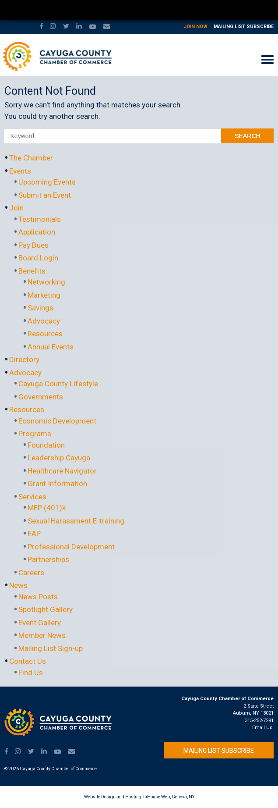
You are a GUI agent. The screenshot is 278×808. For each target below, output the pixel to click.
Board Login (38, 257)
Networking (46, 282)
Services (32, 496)
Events (20, 171)
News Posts (38, 596)
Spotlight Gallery (45, 609)
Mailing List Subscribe (244, 26)
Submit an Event (44, 195)
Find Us (30, 672)
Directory (24, 359)
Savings (40, 307)
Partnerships (48, 559)
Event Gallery (39, 622)
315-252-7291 (259, 720)
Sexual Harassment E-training (76, 520)
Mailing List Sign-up (50, 648)
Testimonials (39, 219)
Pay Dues (33, 245)
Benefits (32, 271)
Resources (45, 333)
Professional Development (71, 546)
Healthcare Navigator (62, 470)
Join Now (196, 26)
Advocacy (44, 321)
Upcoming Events (47, 182)
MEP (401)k (47, 507)
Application (36, 232)
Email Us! (263, 727)
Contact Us (27, 661)
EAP (34, 533)
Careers (31, 572)
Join (16, 207)
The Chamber (31, 157)
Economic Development (57, 420)
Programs (34, 433)
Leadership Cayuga (59, 457)
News (18, 585)
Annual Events (51, 346)
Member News (42, 635)
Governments (40, 396)
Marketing (44, 295)
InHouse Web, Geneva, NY (168, 796)
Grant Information (57, 483)
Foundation (46, 445)
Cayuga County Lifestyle (58, 383)
